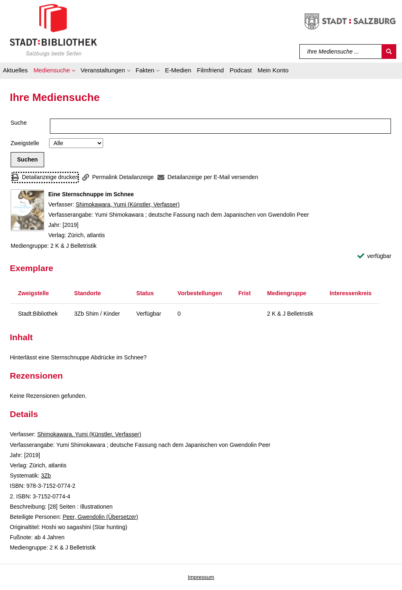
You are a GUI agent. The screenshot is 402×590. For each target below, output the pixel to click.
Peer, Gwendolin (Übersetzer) (100, 517)
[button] (54, 71)
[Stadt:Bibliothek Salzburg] (53, 30)
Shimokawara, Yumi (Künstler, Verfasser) (128, 204)
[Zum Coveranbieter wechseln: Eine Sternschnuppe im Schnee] (27, 210)
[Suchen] (389, 51)
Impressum (201, 577)
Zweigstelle (25, 143)
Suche (19, 122)
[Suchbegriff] (341, 51)
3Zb (46, 475)
